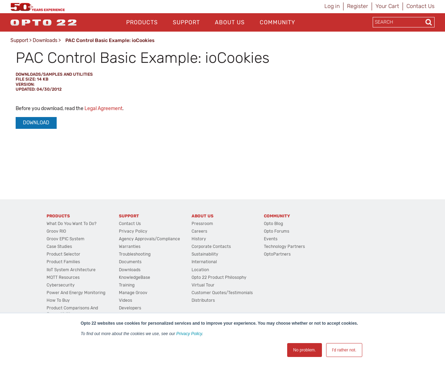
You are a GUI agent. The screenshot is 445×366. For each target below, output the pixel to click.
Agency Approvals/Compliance (149, 238)
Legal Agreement (103, 108)
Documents (130, 261)
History (199, 238)
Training (127, 285)
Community (277, 22)
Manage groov (133, 292)
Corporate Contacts (211, 246)
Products (142, 22)
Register (357, 6)
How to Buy (58, 300)
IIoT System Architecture (71, 269)
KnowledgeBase (134, 277)
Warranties (129, 246)
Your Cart (387, 6)
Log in (332, 6)
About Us (230, 22)
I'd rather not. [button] (344, 350)
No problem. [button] (304, 350)
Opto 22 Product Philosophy (219, 277)
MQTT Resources (63, 277)
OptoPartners (277, 254)
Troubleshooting (135, 254)
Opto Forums (276, 231)
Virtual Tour (203, 285)
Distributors (203, 300)
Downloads (45, 40)
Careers (199, 231)
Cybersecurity (61, 285)
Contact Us (420, 6)
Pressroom (202, 223)
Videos (125, 300)
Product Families (63, 261)
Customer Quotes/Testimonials (222, 292)
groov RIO (56, 231)
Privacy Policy (189, 333)
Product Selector (63, 254)
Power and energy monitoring (76, 292)
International (204, 261)
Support (186, 22)
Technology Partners (284, 246)
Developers (130, 308)
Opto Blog (273, 223)
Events (270, 238)
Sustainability (205, 254)
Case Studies (59, 246)
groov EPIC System (65, 238)
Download (36, 123)
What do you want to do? (71, 223)
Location (200, 269)
